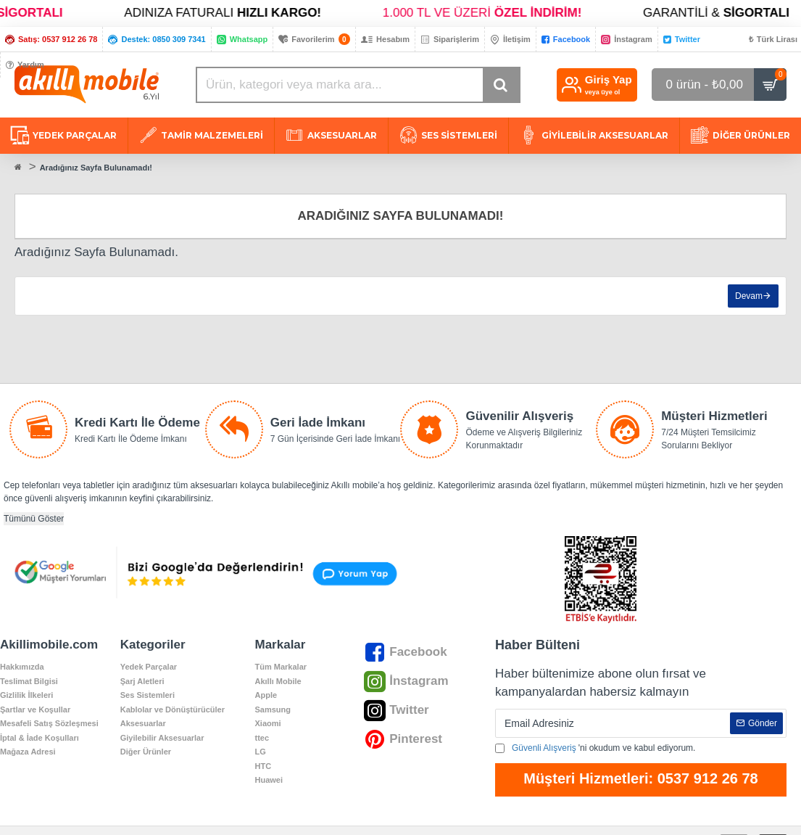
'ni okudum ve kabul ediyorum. (595, 747)
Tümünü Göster (34, 519)
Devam (749, 296)
